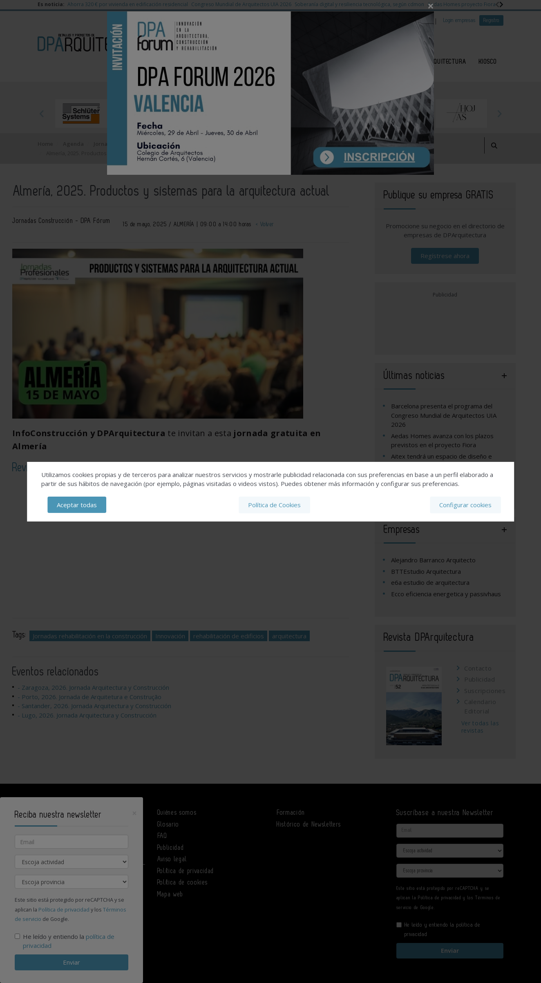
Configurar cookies (465, 505)
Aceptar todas (77, 505)
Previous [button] (42, 113)
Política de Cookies (274, 505)
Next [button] (499, 113)
